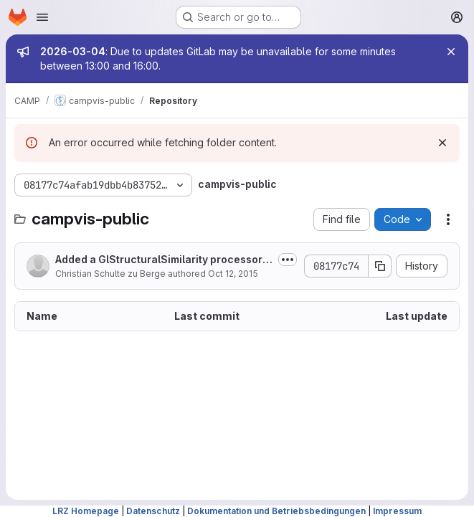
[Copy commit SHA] (380, 266)
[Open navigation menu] (42, 17)
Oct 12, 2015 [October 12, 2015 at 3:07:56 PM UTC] (233, 273)
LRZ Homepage (85, 511)
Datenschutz (153, 511)
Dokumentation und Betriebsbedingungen (276, 511)
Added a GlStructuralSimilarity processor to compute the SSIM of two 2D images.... (161, 260)
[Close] (451, 51)
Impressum (397, 511)
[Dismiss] (442, 142)
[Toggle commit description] (287, 259)
